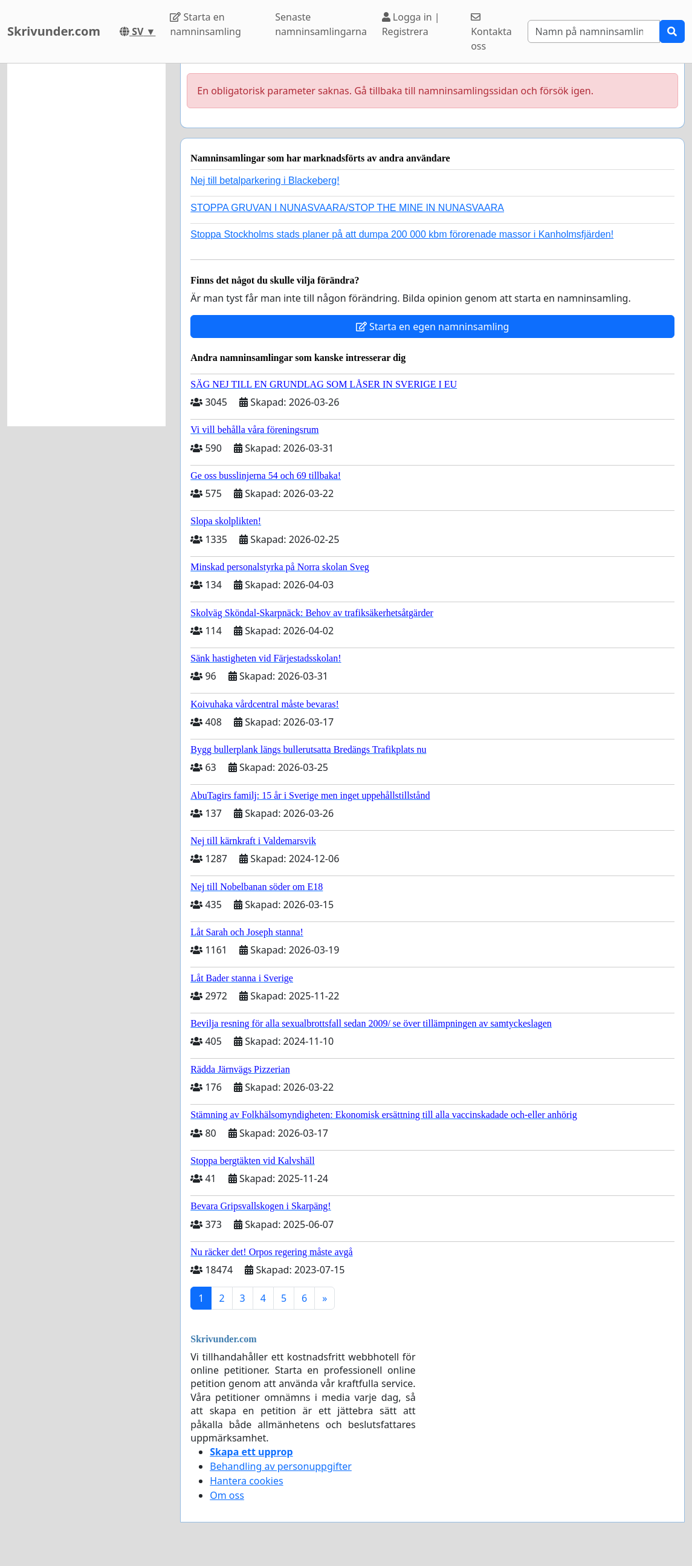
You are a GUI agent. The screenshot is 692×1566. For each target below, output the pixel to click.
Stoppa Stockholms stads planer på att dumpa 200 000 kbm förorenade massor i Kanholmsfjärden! (401, 234)
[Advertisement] (86, 244)
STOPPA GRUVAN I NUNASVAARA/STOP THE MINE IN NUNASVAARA (347, 208)
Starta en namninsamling (205, 24)
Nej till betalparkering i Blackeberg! (264, 180)
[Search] (594, 31)
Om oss (227, 1495)
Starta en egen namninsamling (432, 326)
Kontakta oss (491, 32)
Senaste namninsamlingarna (321, 24)
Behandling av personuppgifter (281, 1466)
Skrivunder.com (53, 31)
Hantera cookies (246, 1480)
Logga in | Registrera (411, 24)
